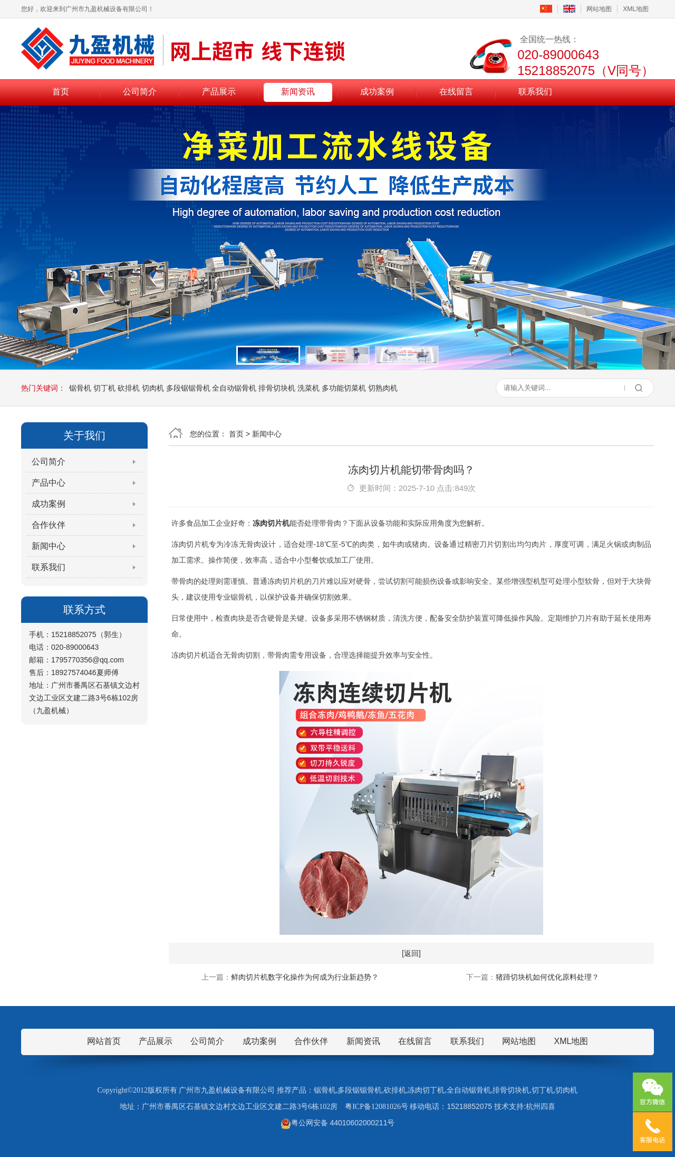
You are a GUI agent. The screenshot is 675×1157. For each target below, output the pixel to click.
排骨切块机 (276, 388)
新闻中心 (48, 546)
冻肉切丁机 (426, 1090)
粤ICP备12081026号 (376, 1107)
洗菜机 (308, 388)
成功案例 (377, 91)
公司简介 (140, 91)
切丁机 (104, 388)
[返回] (411, 953)
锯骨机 (80, 388)
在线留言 (456, 91)
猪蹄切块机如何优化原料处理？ (547, 977)
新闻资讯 (298, 91)
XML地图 (636, 9)
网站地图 (599, 9)
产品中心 (48, 482)
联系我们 (535, 91)
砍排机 (129, 388)
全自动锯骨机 (234, 388)
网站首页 (104, 1041)
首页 (60, 91)
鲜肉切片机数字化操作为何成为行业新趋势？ (305, 977)
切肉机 (153, 388)
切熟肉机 (383, 388)
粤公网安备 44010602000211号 (338, 1122)
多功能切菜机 (344, 388)
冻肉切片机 (271, 523)
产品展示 (219, 91)
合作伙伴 (48, 524)
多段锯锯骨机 (188, 388)
